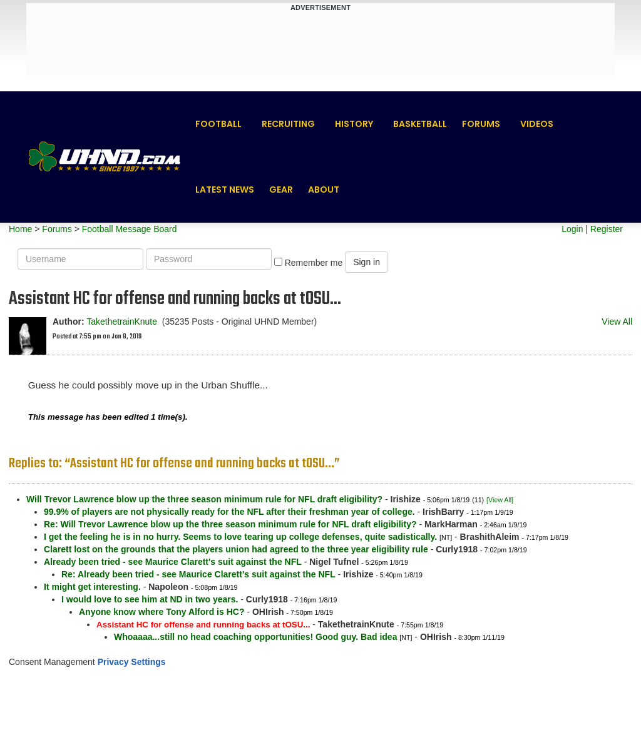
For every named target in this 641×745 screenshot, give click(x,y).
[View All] (499, 500)
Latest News (224, 189)
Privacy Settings (132, 662)
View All (617, 322)
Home (20, 229)
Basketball (420, 124)
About (323, 189)
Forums (481, 124)
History (354, 124)
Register (606, 229)
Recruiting (288, 124)
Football (218, 124)
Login (572, 229)
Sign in (366, 262)
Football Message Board (129, 229)
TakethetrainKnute (121, 322)
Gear (281, 189)
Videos (536, 124)
